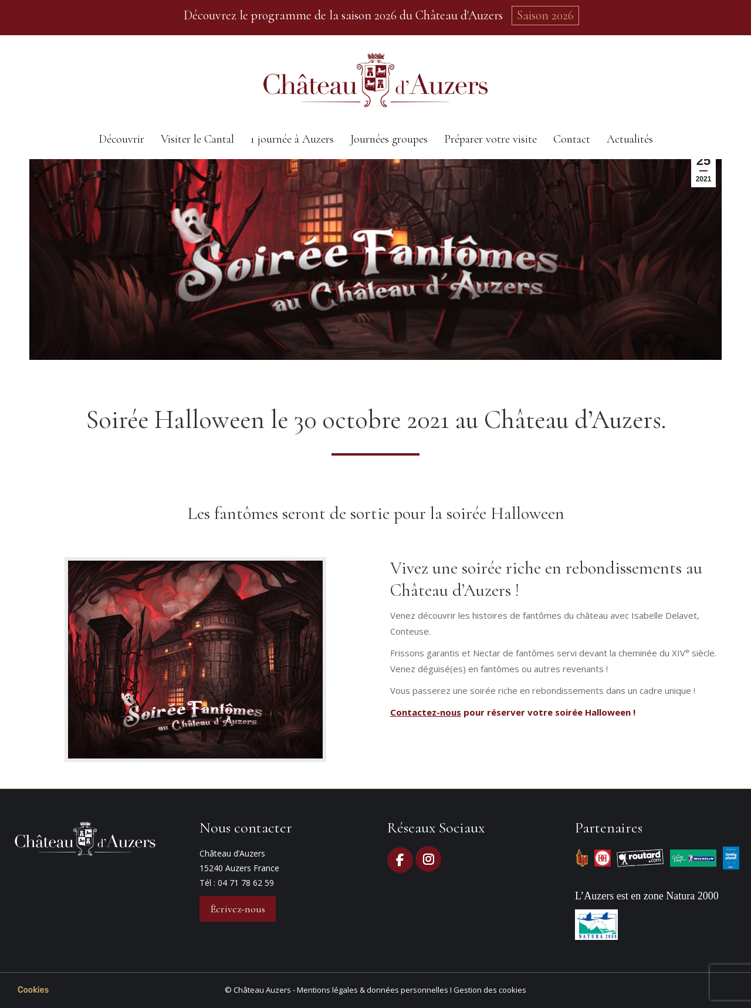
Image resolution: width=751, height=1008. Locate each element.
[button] (33, 990)
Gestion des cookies (490, 990)
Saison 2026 (545, 15)
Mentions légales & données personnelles (372, 990)
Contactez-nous (425, 712)
